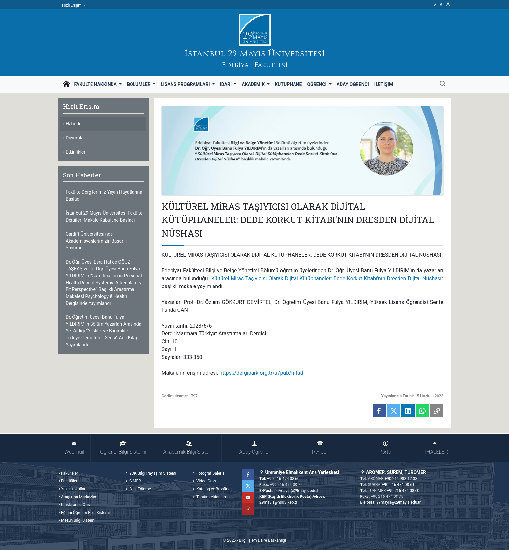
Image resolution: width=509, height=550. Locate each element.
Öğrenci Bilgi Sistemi (123, 448)
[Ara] (443, 84)
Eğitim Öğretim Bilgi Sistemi (85, 512)
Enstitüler (69, 481)
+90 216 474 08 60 (283, 478)
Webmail (74, 448)
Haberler (74, 123)
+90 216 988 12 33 (401, 478)
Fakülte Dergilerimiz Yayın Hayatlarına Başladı (104, 195)
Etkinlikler (75, 152)
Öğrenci (317, 84)
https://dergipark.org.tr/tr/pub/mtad (261, 373)
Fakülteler (69, 473)
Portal (385, 448)
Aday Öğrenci (353, 84)
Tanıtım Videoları (210, 497)
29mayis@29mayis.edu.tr (297, 490)
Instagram (248, 509)
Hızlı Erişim (72, 5)
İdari (226, 84)
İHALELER (436, 448)
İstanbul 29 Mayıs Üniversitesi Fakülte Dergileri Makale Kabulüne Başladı (104, 216)
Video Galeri (206, 481)
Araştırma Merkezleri (79, 497)
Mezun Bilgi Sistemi (78, 520)
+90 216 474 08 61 (398, 484)
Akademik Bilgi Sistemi (188, 448)
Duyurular (75, 137)
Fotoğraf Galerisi (210, 473)
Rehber (320, 448)
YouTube (248, 497)
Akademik (254, 84)
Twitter (248, 486)
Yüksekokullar (73, 489)
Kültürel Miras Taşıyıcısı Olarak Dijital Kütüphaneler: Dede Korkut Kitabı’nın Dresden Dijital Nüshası (326, 278)
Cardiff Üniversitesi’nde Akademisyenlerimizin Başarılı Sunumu (96, 240)
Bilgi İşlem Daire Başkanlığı (262, 540)
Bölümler (139, 84)
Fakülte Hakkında (96, 84)
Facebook (248, 474)
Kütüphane (288, 84)
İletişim (383, 84)
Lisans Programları (186, 84)
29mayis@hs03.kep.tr (278, 502)
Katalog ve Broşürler (213, 489)
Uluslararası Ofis (75, 504)
